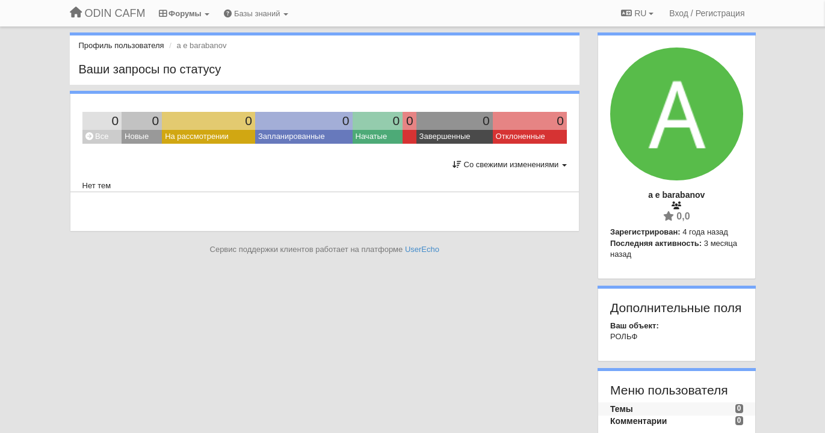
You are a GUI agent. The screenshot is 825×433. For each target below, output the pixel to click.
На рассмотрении (197, 136)
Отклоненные (520, 136)
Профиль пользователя (121, 45)
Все (97, 136)
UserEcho (422, 249)
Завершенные (445, 136)
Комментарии (638, 421)
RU (637, 13)
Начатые (372, 136)
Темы (621, 409)
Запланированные (291, 136)
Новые (137, 136)
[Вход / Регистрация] (706, 13)
